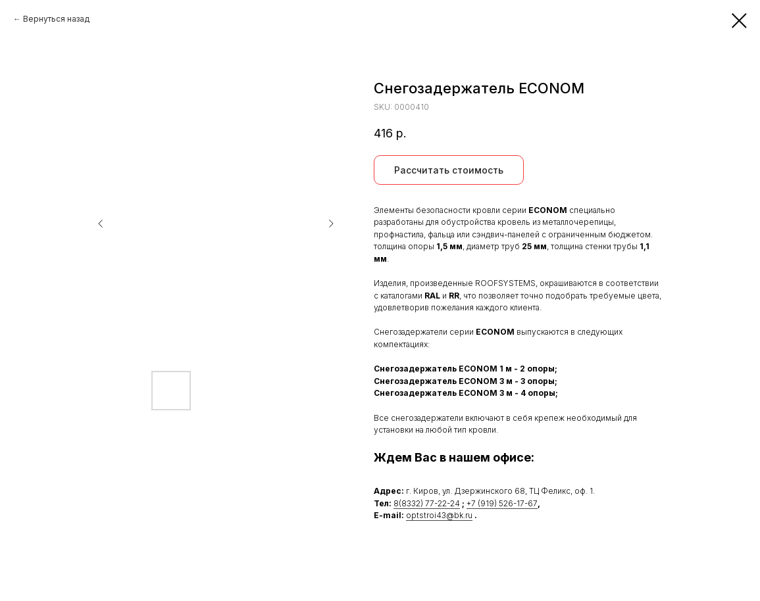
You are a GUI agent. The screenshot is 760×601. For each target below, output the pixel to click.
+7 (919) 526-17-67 (502, 503)
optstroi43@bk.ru (439, 515)
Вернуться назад (56, 19)
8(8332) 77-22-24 (426, 503)
